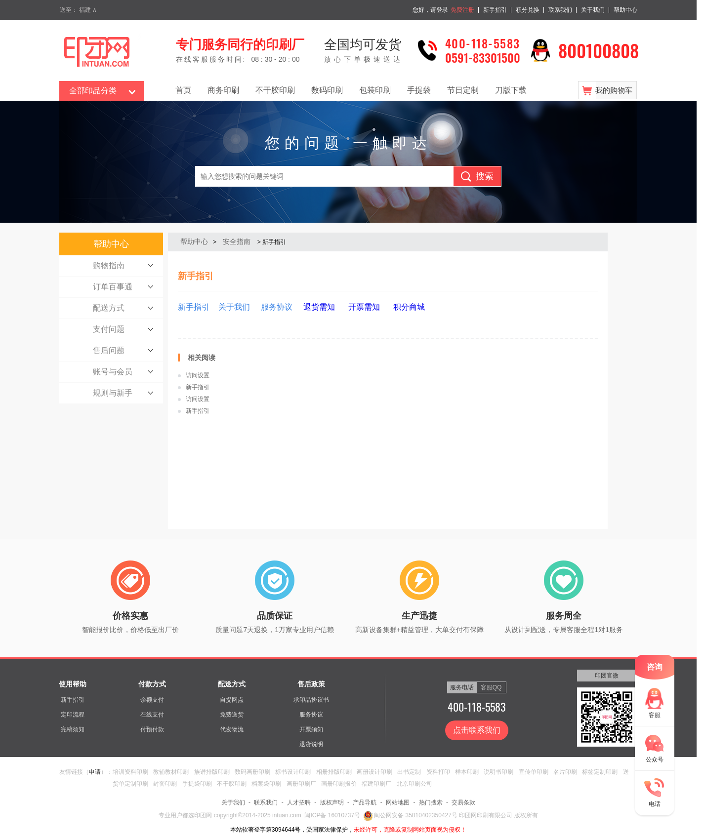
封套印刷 (165, 783)
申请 (95, 771)
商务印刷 (223, 90)
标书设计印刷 (293, 771)
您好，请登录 (430, 9)
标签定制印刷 (600, 771)
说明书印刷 (498, 771)
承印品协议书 (311, 699)
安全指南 (236, 241)
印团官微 (607, 675)
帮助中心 (625, 9)
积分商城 (409, 307)
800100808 (598, 50)
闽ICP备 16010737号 (332, 815)
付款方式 (152, 684)
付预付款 (152, 729)
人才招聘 (299, 802)
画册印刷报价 (339, 783)
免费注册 (462, 9)
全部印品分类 (93, 90)
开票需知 (362, 307)
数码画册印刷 (252, 771)
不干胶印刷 (275, 90)
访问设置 (197, 375)
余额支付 (152, 699)
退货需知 (319, 307)
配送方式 (232, 684)
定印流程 (72, 714)
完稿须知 (72, 729)
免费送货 (232, 714)
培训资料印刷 (130, 771)
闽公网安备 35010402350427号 (410, 815)
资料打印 (438, 771)
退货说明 (311, 744)
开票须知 (311, 729)
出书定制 (409, 771)
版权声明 (332, 802)
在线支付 (152, 714)
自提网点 (232, 699)
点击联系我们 (476, 730)
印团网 (203, 815)
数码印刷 (327, 90)
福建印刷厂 (376, 783)
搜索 (485, 176)
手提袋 (419, 90)
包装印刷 (375, 90)
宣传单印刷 (533, 771)
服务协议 (311, 714)
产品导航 (364, 802)
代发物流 (232, 729)
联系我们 (560, 9)
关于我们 (593, 9)
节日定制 (463, 90)
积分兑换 (527, 9)
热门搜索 (431, 802)
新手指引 (495, 9)
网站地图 (398, 802)
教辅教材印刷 (171, 771)
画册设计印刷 (374, 771)
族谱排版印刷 (212, 771)
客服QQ (491, 687)
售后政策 (311, 684)
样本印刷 (467, 771)
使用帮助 (72, 684)
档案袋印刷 (266, 783)
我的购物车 (613, 90)
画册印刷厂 (301, 783)
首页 (183, 90)
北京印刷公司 (414, 783)
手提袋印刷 (197, 783)
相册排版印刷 (334, 771)
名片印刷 (565, 771)
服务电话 (462, 687)
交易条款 (463, 802)
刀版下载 (511, 90)
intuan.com (286, 815)
